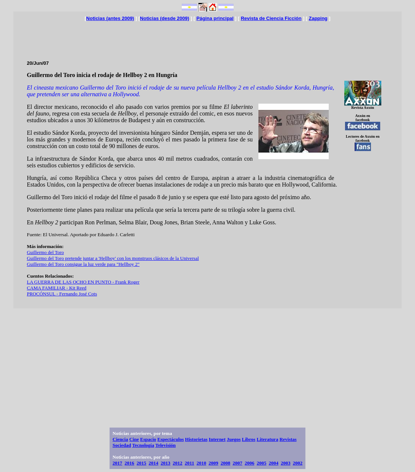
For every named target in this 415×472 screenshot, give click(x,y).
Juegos (234, 439)
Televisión (165, 445)
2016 (129, 463)
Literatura (267, 439)
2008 (225, 463)
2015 (141, 463)
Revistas (288, 439)
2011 (189, 463)
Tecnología (143, 445)
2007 (237, 463)
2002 (297, 463)
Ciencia (120, 439)
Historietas (196, 439)
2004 (273, 463)
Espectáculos (170, 439)
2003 (285, 463)
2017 (117, 463)
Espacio (148, 439)
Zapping (318, 18)
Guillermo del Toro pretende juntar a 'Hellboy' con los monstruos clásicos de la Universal (113, 258)
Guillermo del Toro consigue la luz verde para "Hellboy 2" (83, 264)
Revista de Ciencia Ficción (271, 18)
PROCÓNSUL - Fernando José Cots (62, 294)
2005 (261, 463)
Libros (248, 439)
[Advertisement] (207, 37)
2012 (178, 463)
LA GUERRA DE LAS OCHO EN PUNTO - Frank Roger (83, 282)
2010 (201, 463)
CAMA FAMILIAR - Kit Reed (56, 288)
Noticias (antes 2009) (110, 18)
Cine (134, 439)
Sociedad (122, 445)
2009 (213, 463)
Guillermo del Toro (45, 252)
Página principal (215, 18)
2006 (249, 463)
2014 (153, 463)
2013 (165, 463)
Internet (217, 439)
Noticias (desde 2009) (164, 18)
